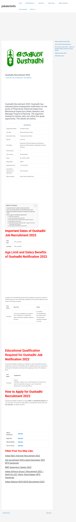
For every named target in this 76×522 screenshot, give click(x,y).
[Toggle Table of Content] (34, 205)
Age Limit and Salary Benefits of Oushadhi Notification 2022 (21, 209)
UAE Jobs (40, 3)
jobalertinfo (9, 6)
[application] (33, 3)
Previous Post (6, 516)
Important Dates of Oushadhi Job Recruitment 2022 (19, 208)
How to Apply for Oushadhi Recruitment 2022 (17, 215)
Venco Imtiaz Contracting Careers (63, 44)
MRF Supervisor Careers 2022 (15, 221)
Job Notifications (29, 3)
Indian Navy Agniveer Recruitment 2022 (17, 218)
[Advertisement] (38, 24)
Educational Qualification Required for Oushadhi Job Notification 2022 (19, 212)
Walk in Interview (59, 3)
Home (20, 3)
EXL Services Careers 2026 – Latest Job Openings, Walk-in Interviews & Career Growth (64, 48)
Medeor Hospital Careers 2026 (63, 41)
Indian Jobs (49, 3)
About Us (32, 9)
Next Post (49, 516)
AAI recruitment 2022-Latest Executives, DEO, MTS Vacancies (22, 219)
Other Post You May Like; (14, 216)
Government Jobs (10, 77)
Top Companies (22, 9)
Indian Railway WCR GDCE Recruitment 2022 (18, 226)
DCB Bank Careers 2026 (61, 53)
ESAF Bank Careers (60, 56)
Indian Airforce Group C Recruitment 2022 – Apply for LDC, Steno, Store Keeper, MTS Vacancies (21, 224)
